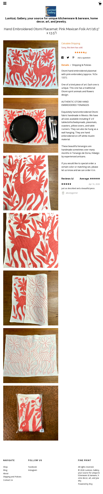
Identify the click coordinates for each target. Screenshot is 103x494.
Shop (5, 467)
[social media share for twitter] (68, 57)
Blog (5, 470)
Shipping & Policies (81, 65)
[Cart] (99, 4)
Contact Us (8, 480)
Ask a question (84, 57)
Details (65, 65)
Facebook (32, 467)
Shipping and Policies (12, 476)
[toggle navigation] (4, 3)
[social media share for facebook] (62, 57)
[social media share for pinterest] (73, 57)
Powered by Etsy (85, 484)
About (5, 473)
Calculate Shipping (70, 43)
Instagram (32, 470)
